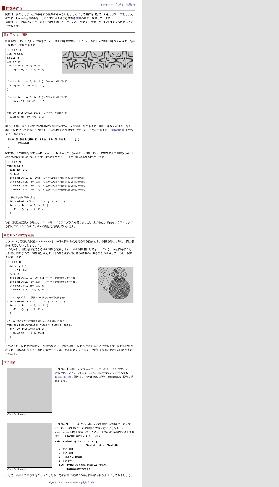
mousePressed (63, 376)
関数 (78, 18)
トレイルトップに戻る (112, 4)
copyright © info (85, 482)
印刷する (130, 4)
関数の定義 (117, 129)
